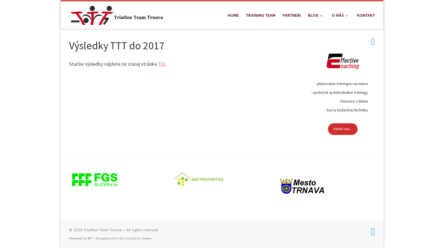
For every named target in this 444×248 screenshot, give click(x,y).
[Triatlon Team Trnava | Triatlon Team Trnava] (116, 14)
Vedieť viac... (342, 128)
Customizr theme (138, 238)
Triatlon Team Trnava (103, 230)
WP (89, 238)
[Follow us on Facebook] (373, 42)
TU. (162, 64)
